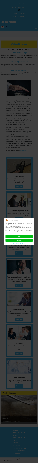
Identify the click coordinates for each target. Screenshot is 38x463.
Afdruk (23, 243)
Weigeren (19, 240)
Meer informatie (17, 243)
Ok (19, 236)
